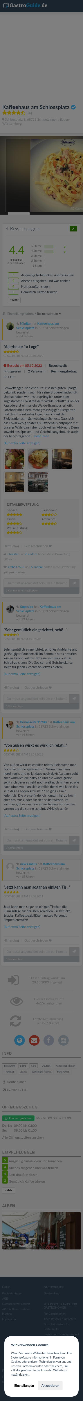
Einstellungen (24, 1385)
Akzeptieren (50, 1385)
